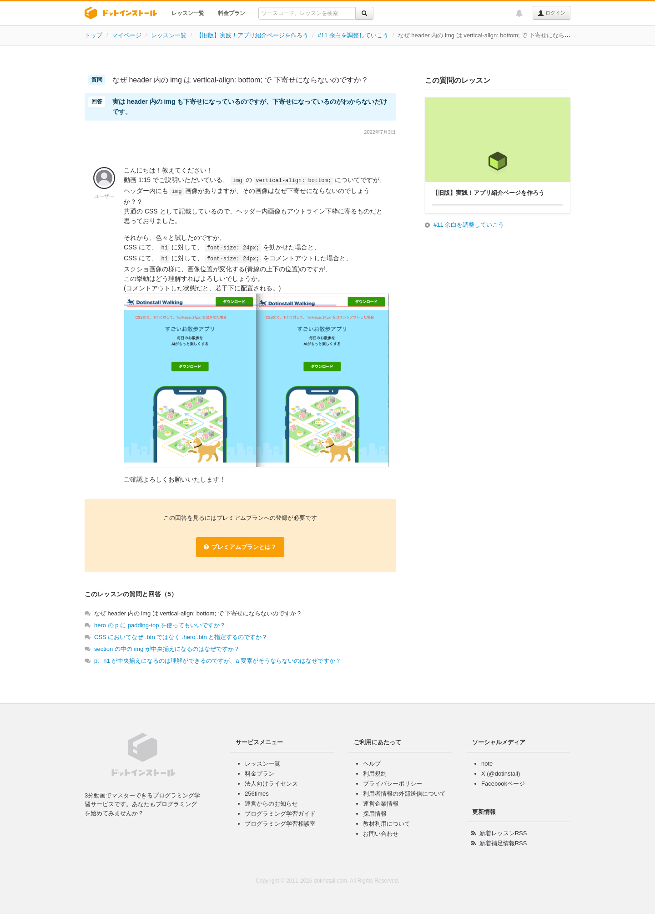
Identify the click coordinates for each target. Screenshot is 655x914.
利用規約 (375, 773)
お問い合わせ (380, 833)
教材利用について (386, 823)
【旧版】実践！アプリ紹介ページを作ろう (252, 35)
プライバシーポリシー (392, 783)
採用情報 (375, 813)
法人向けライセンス (271, 783)
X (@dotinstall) (500, 773)
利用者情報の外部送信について (404, 793)
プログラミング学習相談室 (280, 823)
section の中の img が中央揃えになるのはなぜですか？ (167, 648)
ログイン (551, 13)
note (487, 763)
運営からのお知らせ (271, 803)
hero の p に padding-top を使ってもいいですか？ (160, 625)
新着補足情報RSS (503, 843)
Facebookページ (503, 783)
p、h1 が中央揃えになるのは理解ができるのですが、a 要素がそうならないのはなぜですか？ (217, 660)
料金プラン (231, 13)
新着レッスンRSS (503, 833)
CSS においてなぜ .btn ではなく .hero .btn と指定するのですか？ (180, 637)
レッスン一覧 (187, 13)
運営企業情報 (380, 803)
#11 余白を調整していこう (353, 35)
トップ (93, 35)
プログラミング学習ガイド (280, 813)
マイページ (126, 35)
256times (257, 793)
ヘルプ (372, 763)
